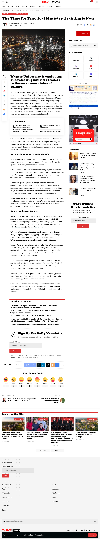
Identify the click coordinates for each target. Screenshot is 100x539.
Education (6, 13)
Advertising (6, 493)
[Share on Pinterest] (4, 91)
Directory (5, 506)
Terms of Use (40, 535)
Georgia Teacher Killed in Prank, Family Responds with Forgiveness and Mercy (37, 435)
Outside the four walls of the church (50, 127)
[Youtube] (91, 67)
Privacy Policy (28, 535)
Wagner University (20, 13)
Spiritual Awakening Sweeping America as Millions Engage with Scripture (87, 167)
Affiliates (5, 501)
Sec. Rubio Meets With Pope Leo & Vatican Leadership (88, 191)
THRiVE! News (15, 23)
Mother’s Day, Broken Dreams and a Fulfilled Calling (88, 155)
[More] (96, 24)
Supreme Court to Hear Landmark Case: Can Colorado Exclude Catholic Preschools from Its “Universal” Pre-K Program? (36, 320)
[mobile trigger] (3, 2)
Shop (4, 510)
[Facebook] (76, 59)
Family (81, 160)
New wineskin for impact (52, 131)
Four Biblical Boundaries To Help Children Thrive (32, 316)
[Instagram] (76, 67)
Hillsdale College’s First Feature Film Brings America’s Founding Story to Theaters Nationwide (34, 306)
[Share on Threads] (4, 105)
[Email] (90, 24)
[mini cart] (91, 2)
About (4, 489)
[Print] (93, 24)
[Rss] (94, 530)
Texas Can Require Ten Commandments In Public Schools (35, 324)
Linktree (55, 489)
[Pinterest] (84, 530)
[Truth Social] (91, 75)
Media (81, 185)
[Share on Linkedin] (4, 96)
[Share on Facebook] (84, 24)
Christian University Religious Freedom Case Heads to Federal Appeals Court (12, 435)
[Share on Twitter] (87, 24)
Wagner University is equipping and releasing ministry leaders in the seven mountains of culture (23, 129)
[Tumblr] (92, 530)
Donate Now (83, 33)
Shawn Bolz (39, 227)
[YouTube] (81, 530)
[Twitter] (91, 59)
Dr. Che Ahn (34, 141)
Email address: (26, 344)
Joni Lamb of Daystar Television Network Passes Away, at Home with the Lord (88, 179)
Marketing (56, 493)
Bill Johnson (16, 227)
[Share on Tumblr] (4, 100)
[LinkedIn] (76, 75)
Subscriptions (7, 497)
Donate (55, 501)
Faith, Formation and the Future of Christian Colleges (85, 434)
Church (82, 172)
